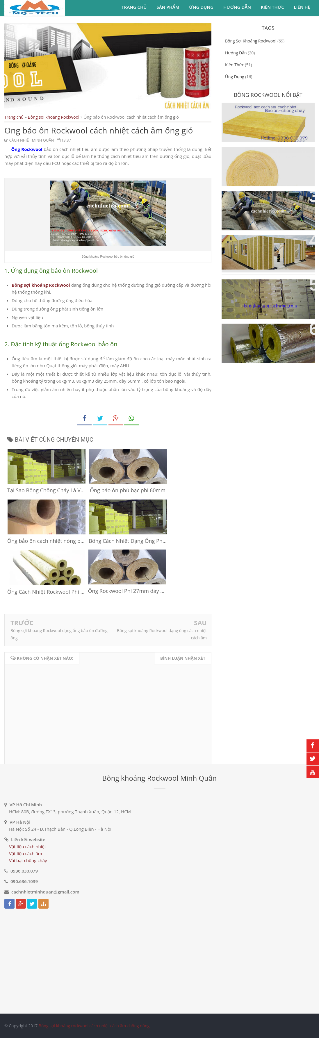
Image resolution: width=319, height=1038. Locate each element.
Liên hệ (302, 7)
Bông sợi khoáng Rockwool (53, 117)
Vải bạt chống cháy (28, 860)
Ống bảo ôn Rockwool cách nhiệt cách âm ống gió (266, 202)
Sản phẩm (167, 7)
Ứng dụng (201, 7)
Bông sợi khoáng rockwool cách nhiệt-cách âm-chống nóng (94, 1025)
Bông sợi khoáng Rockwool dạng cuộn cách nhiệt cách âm (265, 158)
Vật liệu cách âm (25, 853)
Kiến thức (272, 7)
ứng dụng (234, 76)
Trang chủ (134, 7)
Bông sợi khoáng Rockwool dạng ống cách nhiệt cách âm (265, 334)
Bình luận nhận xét (182, 658)
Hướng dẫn (237, 7)
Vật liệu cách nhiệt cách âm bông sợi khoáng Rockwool (268, 290)
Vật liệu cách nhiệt (27, 846)
